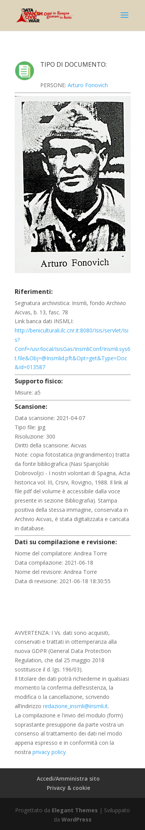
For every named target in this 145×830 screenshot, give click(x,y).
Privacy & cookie (68, 787)
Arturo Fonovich (88, 85)
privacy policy (49, 752)
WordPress (76, 819)
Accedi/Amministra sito (68, 778)
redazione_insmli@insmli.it (75, 706)
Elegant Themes (75, 810)
